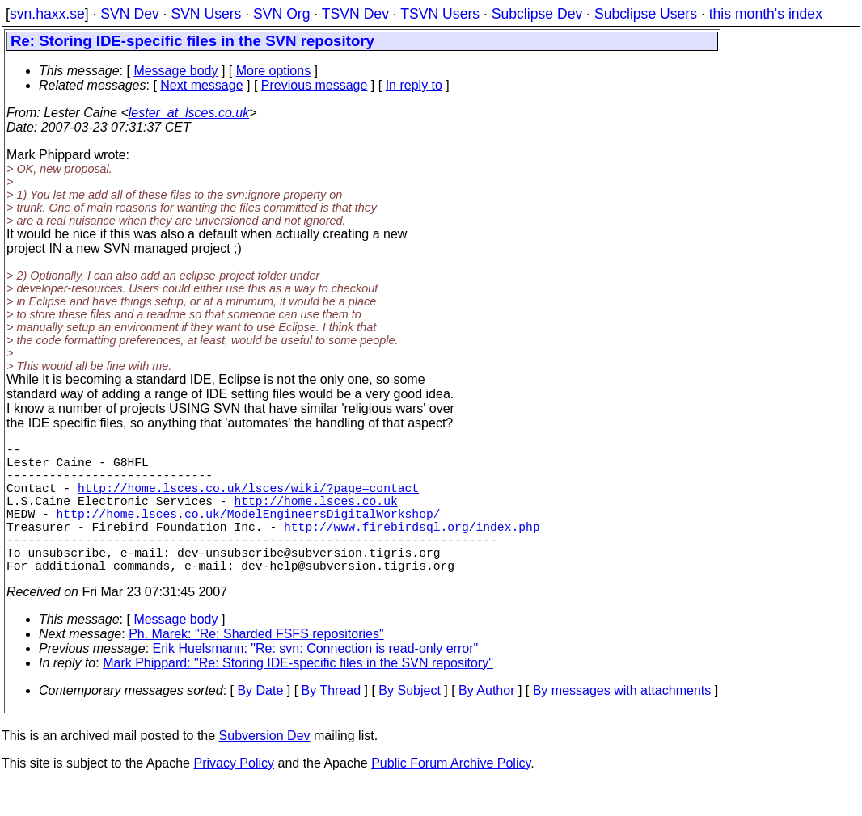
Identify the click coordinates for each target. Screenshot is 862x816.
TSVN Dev (355, 14)
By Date (260, 723)
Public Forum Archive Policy (450, 795)
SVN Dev (129, 14)
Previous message (314, 85)
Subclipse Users (645, 14)
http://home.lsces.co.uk (315, 516)
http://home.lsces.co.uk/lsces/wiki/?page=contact (248, 500)
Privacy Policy (233, 795)
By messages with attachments (622, 723)
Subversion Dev (265, 768)
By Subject (409, 723)
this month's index (765, 14)
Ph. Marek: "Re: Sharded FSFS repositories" (256, 666)
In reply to (414, 85)
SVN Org (281, 14)
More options (273, 71)
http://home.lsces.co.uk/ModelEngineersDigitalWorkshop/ (249, 532)
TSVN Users (440, 14)
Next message (201, 85)
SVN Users (206, 14)
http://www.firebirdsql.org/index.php (412, 548)
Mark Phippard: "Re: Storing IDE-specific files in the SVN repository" (298, 695)
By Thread (331, 723)
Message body (175, 71)
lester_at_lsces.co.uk (189, 113)
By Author (486, 723)
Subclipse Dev (537, 14)
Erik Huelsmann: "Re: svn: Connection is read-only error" (316, 681)
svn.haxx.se (47, 14)
